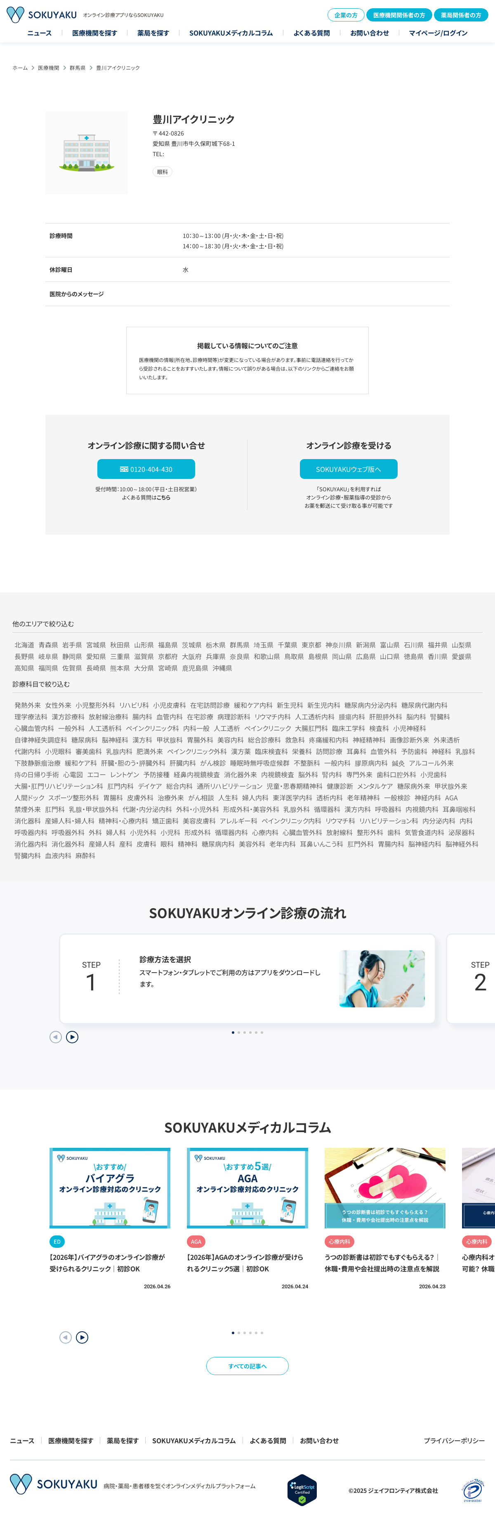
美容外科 (252, 844)
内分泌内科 (438, 821)
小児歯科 (433, 774)
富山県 (390, 645)
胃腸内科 (391, 844)
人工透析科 (105, 728)
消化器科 (27, 821)
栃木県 (216, 645)
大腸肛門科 (311, 728)
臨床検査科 (271, 751)
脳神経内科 (424, 844)
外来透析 (447, 740)
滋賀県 (144, 656)
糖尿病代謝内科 (424, 705)
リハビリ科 (134, 705)
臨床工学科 (348, 728)
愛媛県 (461, 656)
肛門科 (55, 809)
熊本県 (120, 668)
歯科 (394, 832)
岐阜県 (48, 656)
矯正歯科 (165, 821)
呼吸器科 (388, 809)
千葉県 (287, 645)
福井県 (438, 645)
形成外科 (197, 832)
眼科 (167, 844)
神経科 (441, 751)
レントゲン (124, 774)
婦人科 (116, 832)
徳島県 (414, 656)
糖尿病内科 (218, 844)
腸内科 (142, 716)
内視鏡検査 (277, 774)
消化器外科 (68, 844)
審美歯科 (88, 751)
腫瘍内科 (352, 716)
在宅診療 (200, 716)
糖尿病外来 (413, 786)
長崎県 (96, 668)
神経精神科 (369, 740)
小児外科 (143, 832)
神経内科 (428, 797)
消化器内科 (30, 844)
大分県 (144, 668)
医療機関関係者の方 (399, 15)
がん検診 (213, 763)
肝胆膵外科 (385, 716)
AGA (451, 797)
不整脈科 (307, 763)
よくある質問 (311, 32)
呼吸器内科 (30, 832)
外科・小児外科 (197, 809)
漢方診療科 (68, 716)
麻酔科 (85, 855)
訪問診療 (329, 751)
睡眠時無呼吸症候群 (260, 763)
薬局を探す (153, 32)
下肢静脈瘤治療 (37, 763)
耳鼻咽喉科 (459, 809)
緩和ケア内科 (253, 705)
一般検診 (397, 797)
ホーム (20, 67)
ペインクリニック (267, 728)
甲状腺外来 (450, 786)
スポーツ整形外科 (73, 797)
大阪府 (192, 656)
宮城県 (96, 645)
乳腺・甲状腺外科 (93, 809)
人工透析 (227, 728)
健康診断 (340, 786)
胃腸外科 (200, 740)
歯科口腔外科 (396, 774)
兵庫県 (216, 656)
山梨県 (461, 645)
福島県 (168, 645)
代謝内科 (27, 751)
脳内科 (416, 716)
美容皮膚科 (199, 821)
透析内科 (329, 797)
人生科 (228, 797)
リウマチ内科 (273, 716)
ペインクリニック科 (152, 728)
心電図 (73, 774)
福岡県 (48, 668)
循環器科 (327, 809)
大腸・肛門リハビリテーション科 (58, 786)
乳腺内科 (119, 751)
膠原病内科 (371, 763)
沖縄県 (222, 668)
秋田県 (120, 645)
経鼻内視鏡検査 (197, 774)
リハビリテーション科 (388, 821)
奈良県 (240, 656)
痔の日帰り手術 (36, 774)
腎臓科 (440, 716)
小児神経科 (409, 728)
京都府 (168, 656)
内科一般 (196, 728)
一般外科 (71, 728)
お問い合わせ (369, 32)
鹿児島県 (195, 668)
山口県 (390, 656)
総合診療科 (264, 740)
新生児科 (290, 705)
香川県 (438, 656)
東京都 (311, 645)
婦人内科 (255, 797)
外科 (95, 832)
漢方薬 (241, 751)
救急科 (295, 740)
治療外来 (171, 797)
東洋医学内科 (292, 797)
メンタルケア (375, 786)
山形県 (144, 645)
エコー (96, 774)
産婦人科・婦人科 (69, 821)
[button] (82, 1337)
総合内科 (179, 786)
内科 (466, 821)
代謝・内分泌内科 (147, 809)
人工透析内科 (315, 716)
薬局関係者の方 (461, 15)
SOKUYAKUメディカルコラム (231, 32)
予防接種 (156, 774)
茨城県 (192, 645)
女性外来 (58, 705)
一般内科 (337, 763)
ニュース (39, 32)
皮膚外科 (140, 797)
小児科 (170, 832)
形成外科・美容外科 (251, 809)
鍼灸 (398, 763)
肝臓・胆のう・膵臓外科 (133, 763)
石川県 (414, 645)
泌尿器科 (461, 832)
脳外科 (308, 774)
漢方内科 (357, 809)
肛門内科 (120, 786)
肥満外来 (150, 751)
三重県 (120, 656)
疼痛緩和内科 (329, 740)
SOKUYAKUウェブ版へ (348, 469)
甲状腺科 (169, 740)
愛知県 (96, 656)
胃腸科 (113, 797)
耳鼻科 (356, 751)
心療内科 (265, 832)
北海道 (24, 645)
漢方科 (142, 740)
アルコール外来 (431, 763)
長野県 (24, 656)
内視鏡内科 (421, 809)
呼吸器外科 (68, 832)
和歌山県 (267, 656)
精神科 (188, 844)
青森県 (48, 645)
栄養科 (302, 751)
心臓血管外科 (302, 832)
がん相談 (201, 797)
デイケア (150, 786)
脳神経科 (115, 740)
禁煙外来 (27, 809)
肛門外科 (360, 844)
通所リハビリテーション (229, 786)
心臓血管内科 (34, 728)
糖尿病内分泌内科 (370, 705)
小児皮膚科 (169, 705)
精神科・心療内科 (123, 821)
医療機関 (48, 67)
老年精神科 (363, 797)
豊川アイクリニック (118, 67)
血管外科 (383, 751)
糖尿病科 (84, 740)
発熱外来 (27, 705)
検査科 (379, 728)
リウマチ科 (340, 821)
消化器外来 (240, 774)
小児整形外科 (95, 705)
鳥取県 (294, 656)
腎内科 (332, 774)
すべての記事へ (248, 1366)
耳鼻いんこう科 (321, 844)
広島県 (366, 656)
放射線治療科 (108, 716)
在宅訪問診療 (210, 705)
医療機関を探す (94, 32)
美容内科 (230, 740)
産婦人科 (102, 844)
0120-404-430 (151, 469)
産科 (125, 844)
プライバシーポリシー (454, 1440)
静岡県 (72, 656)
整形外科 (370, 832)
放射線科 (339, 832)
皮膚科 (146, 844)
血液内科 (58, 855)
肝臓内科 (183, 763)
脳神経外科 (462, 844)
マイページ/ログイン (438, 32)
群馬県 (78, 67)
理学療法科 (30, 716)
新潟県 (366, 645)
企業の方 (346, 15)
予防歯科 (414, 751)
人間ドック (29, 797)
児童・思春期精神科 (294, 786)
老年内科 (282, 844)
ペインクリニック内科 (291, 821)
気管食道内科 (424, 832)
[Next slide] (72, 1037)
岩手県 (72, 645)
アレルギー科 (238, 821)
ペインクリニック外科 (197, 751)
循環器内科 (231, 832)
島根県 (318, 656)
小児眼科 (58, 751)
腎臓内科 (27, 855)
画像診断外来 (409, 740)
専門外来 (359, 774)
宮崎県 (168, 668)
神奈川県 (338, 645)
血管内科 (169, 716)
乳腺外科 (296, 809)
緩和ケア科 (81, 763)
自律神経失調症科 (40, 740)
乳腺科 (465, 751)
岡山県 (342, 656)
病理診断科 (233, 716)
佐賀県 (72, 668)
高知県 (24, 668)
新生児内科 (323, 705)
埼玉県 (263, 645)
